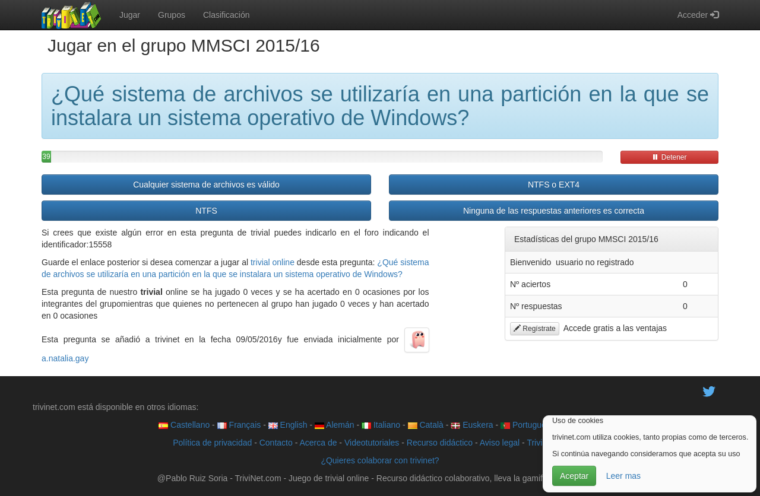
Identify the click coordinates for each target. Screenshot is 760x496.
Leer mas (623, 476)
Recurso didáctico (440, 442)
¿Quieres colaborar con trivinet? (380, 460)
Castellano (184, 425)
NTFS (206, 210)
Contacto (276, 442)
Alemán (334, 425)
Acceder (697, 15)
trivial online (272, 262)
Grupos (171, 15)
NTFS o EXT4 (554, 184)
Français (239, 425)
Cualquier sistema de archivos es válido (206, 184)
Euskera (472, 425)
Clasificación (226, 15)
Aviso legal (500, 442)
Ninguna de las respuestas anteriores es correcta (553, 210)
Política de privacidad (212, 442)
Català (426, 425)
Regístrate (535, 329)
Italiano (381, 425)
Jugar (129, 15)
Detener (669, 157)
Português (525, 425)
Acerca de (318, 442)
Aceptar (574, 476)
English (288, 425)
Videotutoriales (371, 442)
